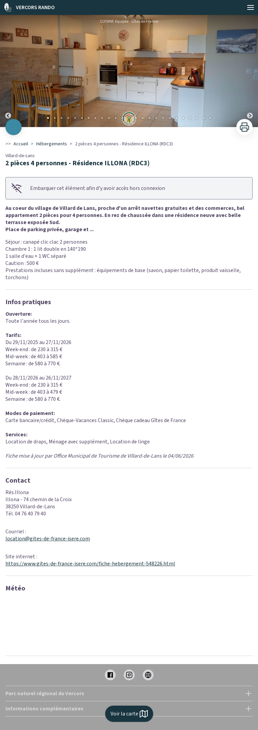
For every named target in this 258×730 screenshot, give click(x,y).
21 (183, 118)
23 (196, 118)
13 (129, 118)
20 (176, 118)
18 (163, 118)
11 (115, 118)
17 (156, 118)
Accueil (21, 144)
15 (142, 118)
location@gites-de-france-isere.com (47, 538)
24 (203, 118)
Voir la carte (129, 714)
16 (149, 118)
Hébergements (51, 144)
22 (190, 118)
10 (108, 118)
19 (169, 118)
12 (122, 118)
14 (136, 118)
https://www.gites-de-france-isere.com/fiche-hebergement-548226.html (90, 563)
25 (210, 118)
